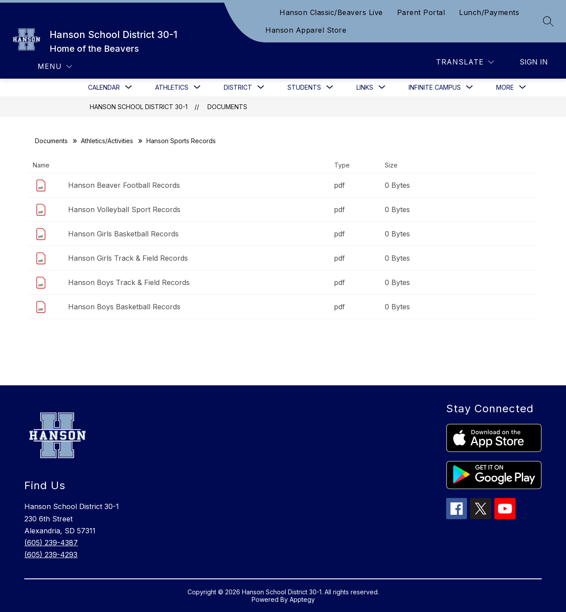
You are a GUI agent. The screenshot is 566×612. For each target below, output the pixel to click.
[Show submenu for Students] (304, 87)
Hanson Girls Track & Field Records (128, 258)
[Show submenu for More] (505, 87)
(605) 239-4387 (51, 542)
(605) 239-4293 (50, 554)
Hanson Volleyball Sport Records (124, 209)
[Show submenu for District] (238, 87)
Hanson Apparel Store (305, 30)
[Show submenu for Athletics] (171, 87)
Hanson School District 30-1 (138, 106)
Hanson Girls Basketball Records (123, 233)
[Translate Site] (465, 62)
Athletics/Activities (107, 140)
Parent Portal (421, 12)
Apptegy (302, 599)
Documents (227, 106)
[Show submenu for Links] (364, 87)
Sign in (534, 61)
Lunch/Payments (489, 12)
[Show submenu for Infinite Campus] (435, 87)
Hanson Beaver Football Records (124, 185)
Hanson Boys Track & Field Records (129, 282)
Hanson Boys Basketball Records (124, 306)
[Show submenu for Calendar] (104, 87)
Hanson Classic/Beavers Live (331, 12)
